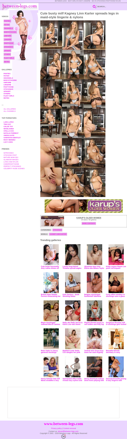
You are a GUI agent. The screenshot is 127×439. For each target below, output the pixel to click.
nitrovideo (9, 153)
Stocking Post (10, 155)
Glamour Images (11, 160)
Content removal (69, 428)
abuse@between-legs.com (68, 431)
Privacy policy (56, 428)
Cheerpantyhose (11, 164)
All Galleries (10, 109)
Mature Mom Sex (11, 157)
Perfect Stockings (12, 166)
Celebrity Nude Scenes (14, 168)
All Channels (10, 111)
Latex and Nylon (11, 162)
